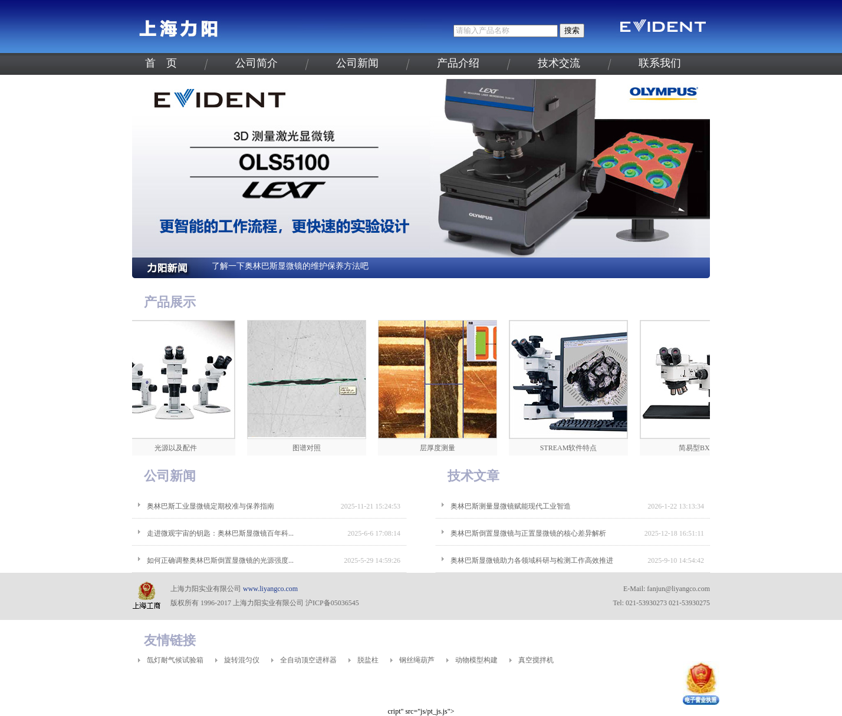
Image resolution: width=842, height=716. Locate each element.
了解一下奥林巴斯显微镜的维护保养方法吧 (290, 266)
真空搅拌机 (536, 660)
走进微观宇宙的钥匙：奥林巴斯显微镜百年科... (220, 533)
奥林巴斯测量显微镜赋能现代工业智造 (510, 506)
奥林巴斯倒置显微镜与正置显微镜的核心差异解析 (528, 533)
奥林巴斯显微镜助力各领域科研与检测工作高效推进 (531, 560)
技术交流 (559, 63)
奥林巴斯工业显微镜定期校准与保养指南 (210, 506)
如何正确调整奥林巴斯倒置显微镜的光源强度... (220, 560)
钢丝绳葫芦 (417, 660)
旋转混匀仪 (241, 660)
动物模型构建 (476, 660)
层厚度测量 (440, 448)
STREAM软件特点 (571, 448)
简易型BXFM (702, 448)
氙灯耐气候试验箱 (175, 660)
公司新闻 (357, 63)
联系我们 (660, 63)
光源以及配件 (178, 448)
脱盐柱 (368, 660)
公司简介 (256, 63)
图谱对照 (309, 448)
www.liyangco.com (270, 589)
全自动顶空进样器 (308, 660)
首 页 (161, 63)
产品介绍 (458, 63)
